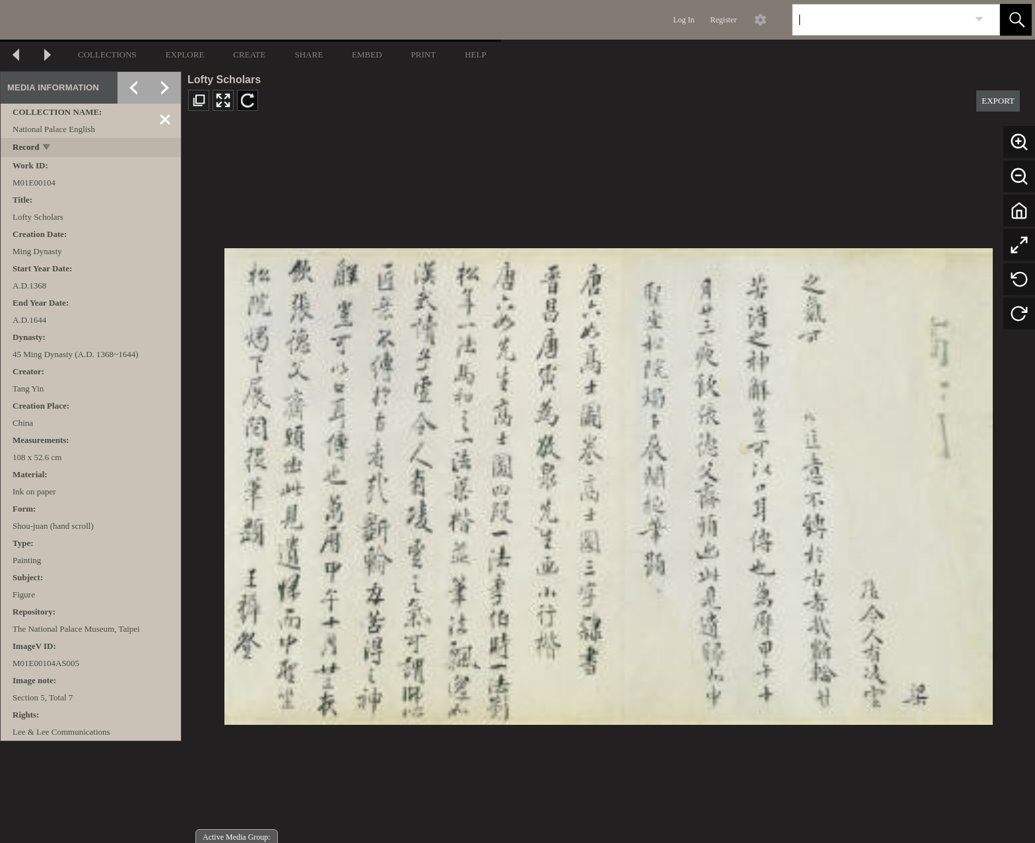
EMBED (367, 54)
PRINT (423, 54)
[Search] (880, 19)
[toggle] (47, 148)
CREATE (249, 54)
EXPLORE (185, 54)
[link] (979, 19)
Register (723, 19)
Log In (683, 19)
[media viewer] (608, 483)
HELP (475, 54)
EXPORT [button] (998, 101)
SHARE (308, 54)
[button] (1016, 20)
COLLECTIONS (107, 54)
